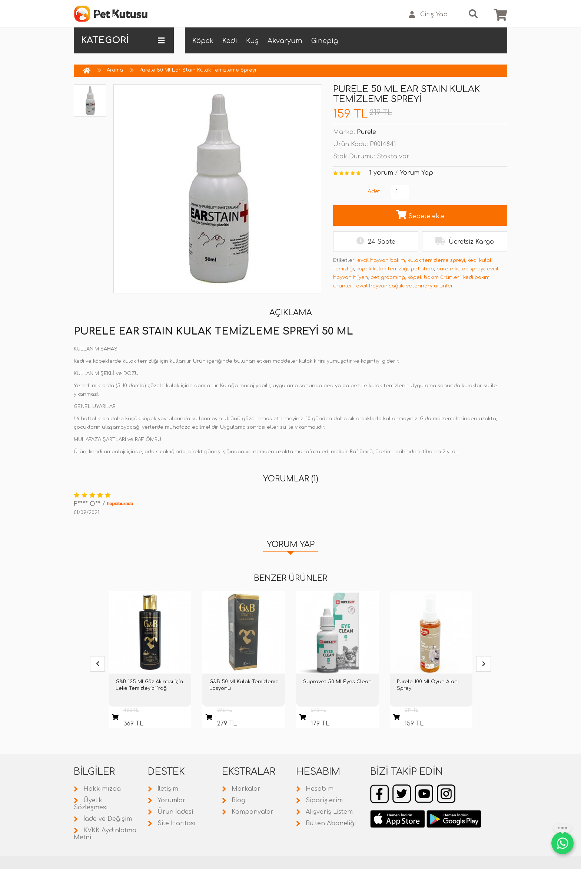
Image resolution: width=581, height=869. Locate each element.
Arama (115, 70)
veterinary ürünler (429, 286)
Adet (374, 191)
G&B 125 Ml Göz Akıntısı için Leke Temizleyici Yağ (149, 685)
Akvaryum (285, 41)
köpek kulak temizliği (382, 268)
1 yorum (381, 172)
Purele (366, 132)
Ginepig (324, 41)
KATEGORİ (123, 40)
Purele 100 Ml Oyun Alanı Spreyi (428, 685)
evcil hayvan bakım (381, 260)
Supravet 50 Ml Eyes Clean (337, 681)
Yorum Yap (416, 172)
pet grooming (388, 277)
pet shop (422, 268)
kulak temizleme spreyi (436, 260)
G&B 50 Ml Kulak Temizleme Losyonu (244, 685)
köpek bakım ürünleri (434, 277)
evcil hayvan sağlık (380, 286)
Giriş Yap (428, 14)
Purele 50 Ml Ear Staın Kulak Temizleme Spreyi (197, 70)
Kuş (252, 41)
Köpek (202, 41)
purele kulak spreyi (460, 268)
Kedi (229, 41)
